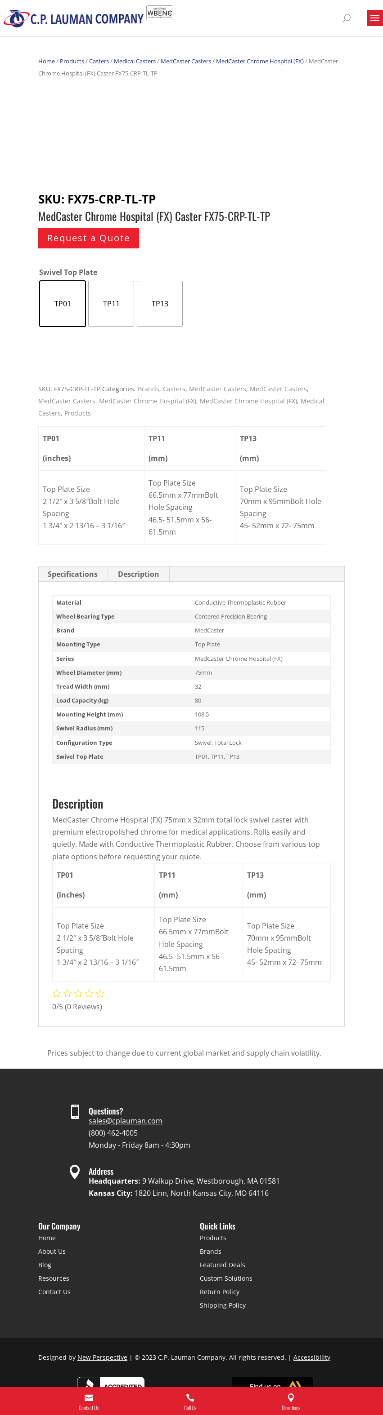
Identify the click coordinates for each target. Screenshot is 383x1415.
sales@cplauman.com (125, 1121)
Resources (53, 1278)
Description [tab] (138, 574)
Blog (44, 1264)
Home (46, 61)
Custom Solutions (226, 1278)
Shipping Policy (223, 1305)
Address (101, 1171)
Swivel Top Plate (68, 272)
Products (72, 61)
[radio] (62, 303)
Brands (148, 389)
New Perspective (102, 1357)
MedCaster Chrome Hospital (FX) (260, 61)
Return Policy (219, 1291)
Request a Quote (88, 238)
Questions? (106, 1111)
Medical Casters (135, 61)
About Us (52, 1251)
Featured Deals (222, 1264)
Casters (99, 61)
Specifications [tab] (73, 574)
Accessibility (311, 1357)
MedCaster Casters (186, 61)
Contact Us (54, 1291)
